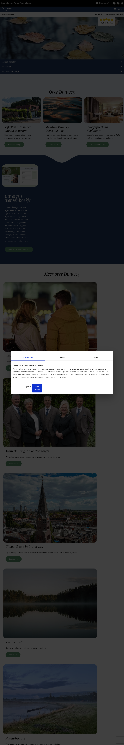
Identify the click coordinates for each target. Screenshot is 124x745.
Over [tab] (96, 359)
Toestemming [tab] (28, 359)
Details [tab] (62, 359)
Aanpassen (62, 388)
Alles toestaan (95, 388)
